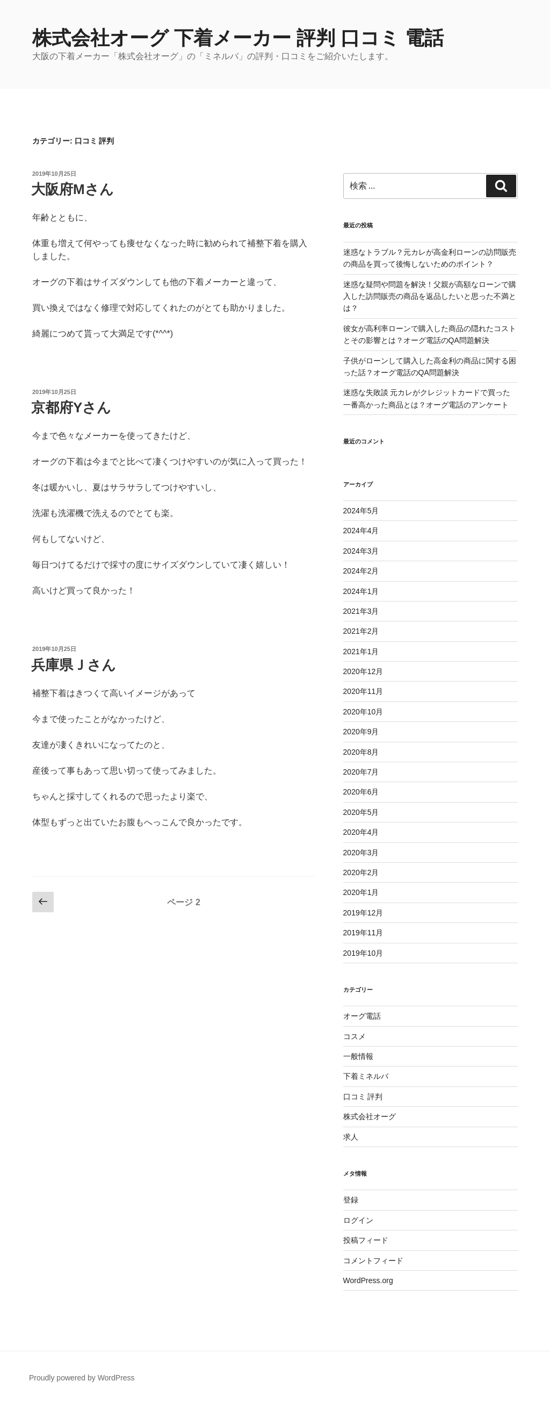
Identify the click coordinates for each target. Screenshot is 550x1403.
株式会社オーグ (369, 1116)
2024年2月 (361, 571)
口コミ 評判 (363, 1096)
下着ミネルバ (365, 1076)
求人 (350, 1137)
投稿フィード (365, 1240)
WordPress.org (368, 1280)
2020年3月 (361, 852)
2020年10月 (363, 711)
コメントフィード (373, 1260)
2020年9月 (361, 731)
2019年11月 (363, 932)
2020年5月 (361, 812)
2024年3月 (361, 551)
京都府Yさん (71, 407)
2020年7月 (361, 772)
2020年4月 (361, 832)
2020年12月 (363, 671)
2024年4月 (361, 530)
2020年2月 (361, 872)
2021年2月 (361, 631)
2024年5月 (361, 510)
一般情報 (358, 1056)
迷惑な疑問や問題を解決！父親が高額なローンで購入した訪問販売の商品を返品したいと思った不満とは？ (429, 296)
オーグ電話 (362, 1016)
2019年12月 (363, 912)
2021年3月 (361, 611)
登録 (350, 1200)
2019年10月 (363, 953)
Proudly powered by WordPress (82, 1377)
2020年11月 (363, 691)
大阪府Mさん (72, 189)
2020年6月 (361, 792)
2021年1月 (361, 651)
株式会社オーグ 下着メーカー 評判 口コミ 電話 (238, 38)
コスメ (354, 1036)
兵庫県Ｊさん (73, 665)
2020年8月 (361, 752)
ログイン (358, 1220)
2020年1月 (361, 892)
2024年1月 (361, 591)
